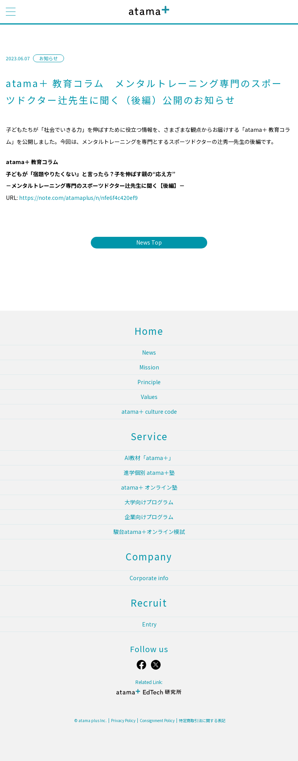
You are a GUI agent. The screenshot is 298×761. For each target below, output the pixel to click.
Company (149, 556)
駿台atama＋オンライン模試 (149, 531)
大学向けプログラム (149, 502)
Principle (149, 382)
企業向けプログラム (149, 517)
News (149, 352)
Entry (149, 624)
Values (149, 397)
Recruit (149, 602)
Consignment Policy (157, 720)
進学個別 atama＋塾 (149, 472)
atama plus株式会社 (147, 16)
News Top (149, 242)
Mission (149, 367)
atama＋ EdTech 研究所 (149, 695)
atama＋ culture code (149, 411)
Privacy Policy (123, 720)
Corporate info (149, 578)
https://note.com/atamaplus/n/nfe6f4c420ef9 (78, 197)
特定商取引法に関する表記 (202, 720)
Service (149, 436)
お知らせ (48, 58)
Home (149, 331)
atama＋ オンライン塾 (149, 487)
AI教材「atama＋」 (149, 458)
